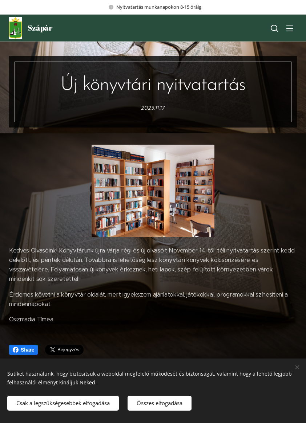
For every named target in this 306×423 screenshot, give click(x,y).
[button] (274, 28)
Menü (289, 28)
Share (23, 350)
